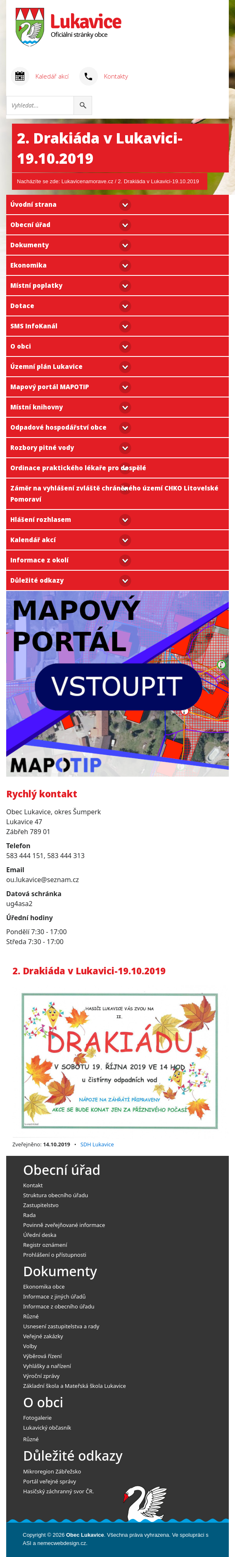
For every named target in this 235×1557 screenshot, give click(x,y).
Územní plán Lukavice (46, 366)
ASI (27, 1543)
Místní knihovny (36, 407)
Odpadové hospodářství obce (58, 427)
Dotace (22, 305)
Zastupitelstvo (41, 1205)
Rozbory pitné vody (42, 447)
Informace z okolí (39, 560)
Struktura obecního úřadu (55, 1195)
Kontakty (116, 76)
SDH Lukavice (97, 1144)
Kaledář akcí (52, 76)
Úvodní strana (33, 204)
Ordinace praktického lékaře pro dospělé (78, 468)
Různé (31, 1316)
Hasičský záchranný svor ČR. (58, 1491)
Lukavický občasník (47, 1427)
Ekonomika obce (44, 1286)
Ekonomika (28, 265)
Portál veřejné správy (49, 1481)
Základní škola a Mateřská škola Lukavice (74, 1386)
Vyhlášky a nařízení (47, 1366)
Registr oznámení (45, 1244)
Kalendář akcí (33, 540)
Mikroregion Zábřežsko (52, 1471)
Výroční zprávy (41, 1376)
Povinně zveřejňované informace (64, 1225)
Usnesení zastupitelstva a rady (61, 1326)
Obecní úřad (30, 224)
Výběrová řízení (42, 1356)
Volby (30, 1346)
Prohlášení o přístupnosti (54, 1254)
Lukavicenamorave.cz (88, 181)
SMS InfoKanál (33, 326)
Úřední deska (40, 1235)
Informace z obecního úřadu (59, 1306)
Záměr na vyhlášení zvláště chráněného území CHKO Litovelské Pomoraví (114, 493)
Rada (29, 1215)
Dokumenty (29, 245)
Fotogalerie (37, 1417)
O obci (20, 346)
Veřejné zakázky (43, 1336)
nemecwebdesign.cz (61, 1543)
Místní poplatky (36, 285)
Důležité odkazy (37, 580)
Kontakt (33, 1185)
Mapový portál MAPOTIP (49, 387)
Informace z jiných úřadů (54, 1296)
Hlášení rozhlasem (40, 519)
